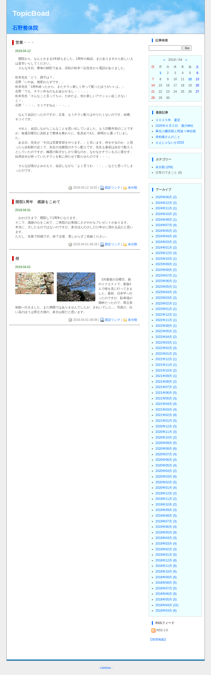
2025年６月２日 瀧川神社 (174, 126)
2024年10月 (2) (166, 214)
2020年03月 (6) (166, 476)
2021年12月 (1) (166, 359)
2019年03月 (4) (166, 543)
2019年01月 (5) (166, 555)
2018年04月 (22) (166, 605)
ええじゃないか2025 (169, 142)
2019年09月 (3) (166, 510)
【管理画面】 (158, 639)
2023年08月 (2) (166, 270)
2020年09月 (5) (166, 443)
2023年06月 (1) (166, 281)
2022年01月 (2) (166, 353)
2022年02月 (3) (166, 348)
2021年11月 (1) (166, 365)
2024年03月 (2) (166, 242)
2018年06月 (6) (166, 594)
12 (190, 79)
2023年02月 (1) (166, 303)
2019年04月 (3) (166, 538)
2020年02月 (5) (166, 482)
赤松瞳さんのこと (167, 137)
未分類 (132, 187)
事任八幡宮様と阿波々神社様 (175, 131)
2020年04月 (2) (166, 471)
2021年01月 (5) (166, 420)
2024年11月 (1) (166, 208)
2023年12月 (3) (166, 253)
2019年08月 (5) (166, 515)
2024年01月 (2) (166, 247)
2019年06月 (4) (166, 527)
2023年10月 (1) (166, 259)
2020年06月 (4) (166, 460)
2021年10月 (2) (166, 370)
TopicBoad (30, 13)
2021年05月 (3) (166, 398)
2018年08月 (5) (166, 582)
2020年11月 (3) (166, 432)
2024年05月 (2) (166, 231)
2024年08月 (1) (166, 219)
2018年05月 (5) (166, 599)
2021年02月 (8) (166, 415)
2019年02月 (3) (166, 549)
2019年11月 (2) (166, 499)
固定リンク (112, 187)
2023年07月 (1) (166, 275)
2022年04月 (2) (166, 337)
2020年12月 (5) (166, 426)
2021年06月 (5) (166, 393)
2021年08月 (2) (166, 381)
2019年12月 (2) (166, 493)
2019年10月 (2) (166, 504)
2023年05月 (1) (166, 286)
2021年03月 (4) (166, 409)
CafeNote (105, 667)
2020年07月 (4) (166, 454)
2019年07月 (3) (166, 521)
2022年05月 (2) (166, 331)
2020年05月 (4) (166, 465)
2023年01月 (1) (166, 309)
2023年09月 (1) (166, 264)
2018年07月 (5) (166, 588)
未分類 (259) (164, 167)
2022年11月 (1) (166, 320)
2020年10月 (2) (166, 437)
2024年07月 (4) (166, 225)
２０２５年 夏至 (167, 120)
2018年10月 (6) (166, 571)
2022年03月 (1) (166, 342)
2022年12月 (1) (166, 314)
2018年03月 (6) (166, 610)
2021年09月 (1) (166, 376)
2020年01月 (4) (166, 487)
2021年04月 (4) (166, 404)
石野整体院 (25, 28)
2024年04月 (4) (166, 236)
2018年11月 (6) (166, 566)
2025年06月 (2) (166, 197)
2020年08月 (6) (166, 448)
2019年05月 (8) (166, 532)
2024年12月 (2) (166, 203)
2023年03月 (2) (166, 298)
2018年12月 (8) (166, 560)
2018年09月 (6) (166, 577)
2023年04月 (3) (166, 292)
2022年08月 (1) (166, 326)
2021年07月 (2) (166, 387)
